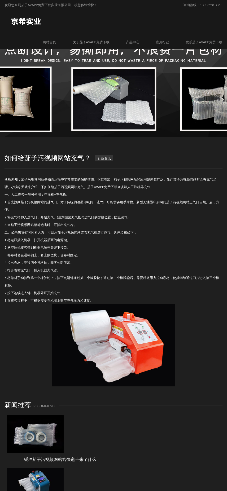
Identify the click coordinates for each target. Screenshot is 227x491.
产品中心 (133, 42)
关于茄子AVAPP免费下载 (92, 42)
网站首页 (50, 42)
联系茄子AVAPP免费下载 (204, 42)
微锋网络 (205, 481)
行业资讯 (104, 159)
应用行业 (163, 42)
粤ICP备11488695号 (165, 481)
